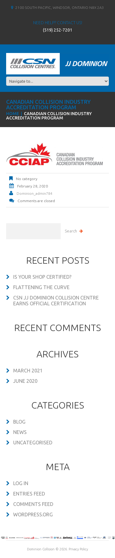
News (20, 432)
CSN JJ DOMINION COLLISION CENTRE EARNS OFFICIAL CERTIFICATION (56, 300)
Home (12, 113)
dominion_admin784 (34, 193)
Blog (19, 421)
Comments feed (33, 504)
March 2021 (28, 370)
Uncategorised (32, 442)
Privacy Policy (78, 549)
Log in (20, 483)
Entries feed (29, 493)
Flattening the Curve (41, 287)
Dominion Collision (41, 549)
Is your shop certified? (42, 277)
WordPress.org (33, 514)
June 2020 (25, 381)
